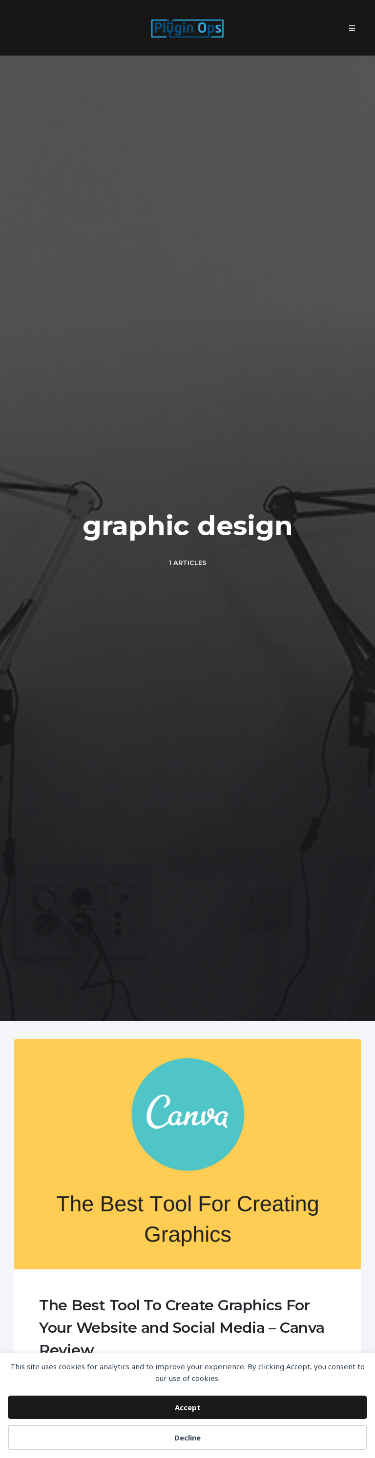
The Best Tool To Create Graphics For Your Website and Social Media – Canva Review (182, 1327)
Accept (188, 1407)
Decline (187, 1437)
